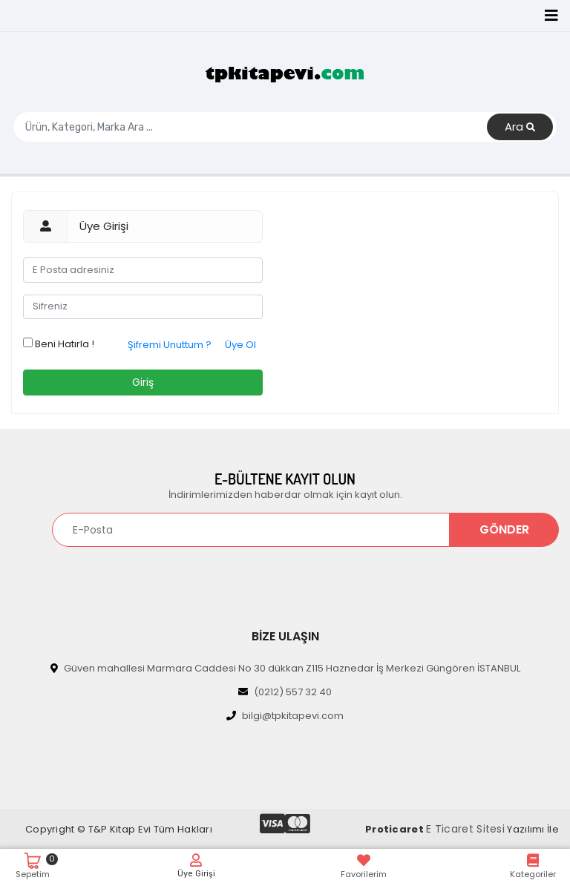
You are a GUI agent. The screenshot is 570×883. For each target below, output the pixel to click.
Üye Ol (240, 345)
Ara (520, 127)
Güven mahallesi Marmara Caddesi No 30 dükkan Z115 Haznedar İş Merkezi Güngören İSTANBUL (285, 668)
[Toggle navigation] (551, 15)
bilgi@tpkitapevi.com (285, 716)
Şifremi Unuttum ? (170, 345)
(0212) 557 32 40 (285, 692)
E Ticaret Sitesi (465, 828)
